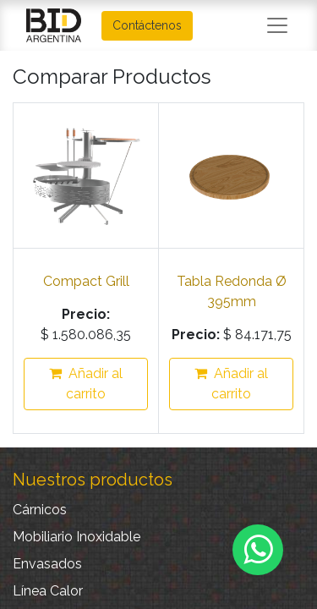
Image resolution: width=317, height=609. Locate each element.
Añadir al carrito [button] (86, 383)
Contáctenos (147, 25)
